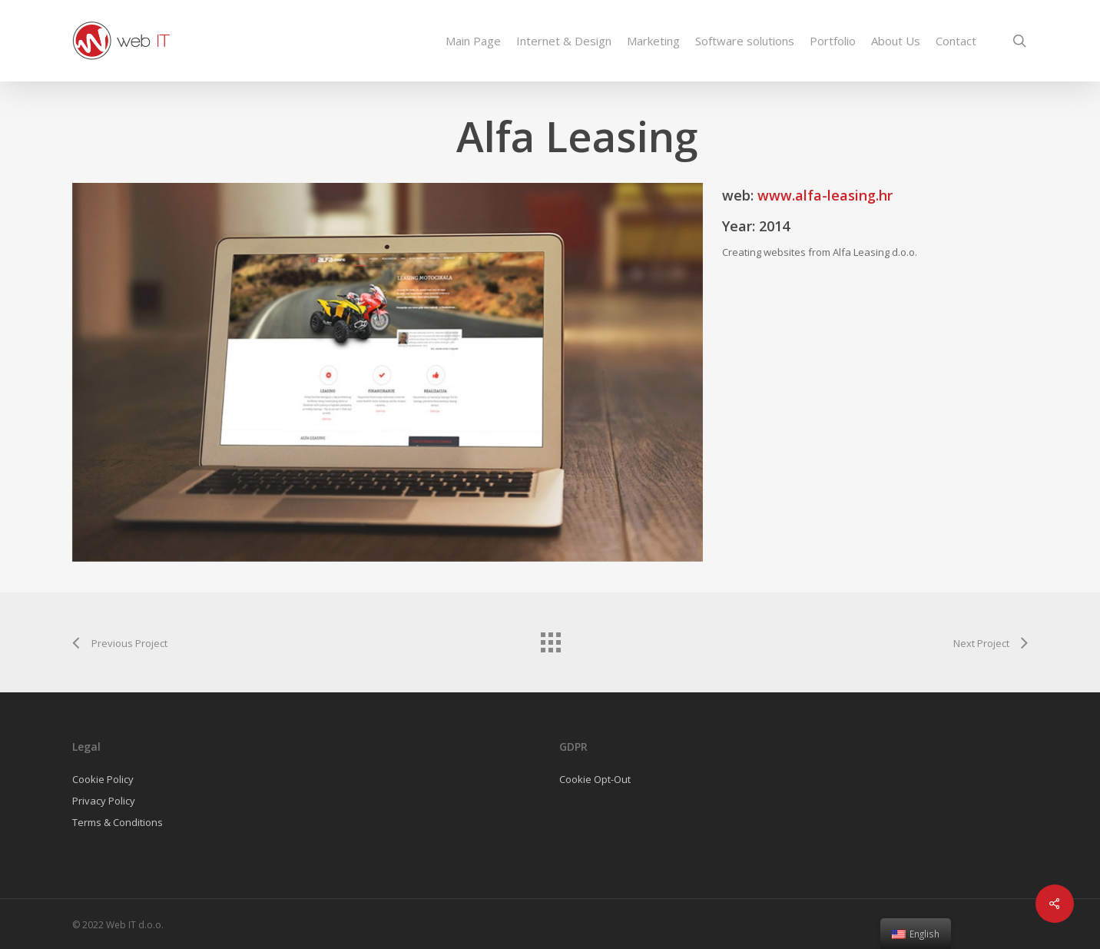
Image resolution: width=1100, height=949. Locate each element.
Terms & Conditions (117, 822)
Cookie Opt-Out (595, 779)
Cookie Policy (103, 779)
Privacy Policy (103, 801)
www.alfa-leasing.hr (825, 195)
